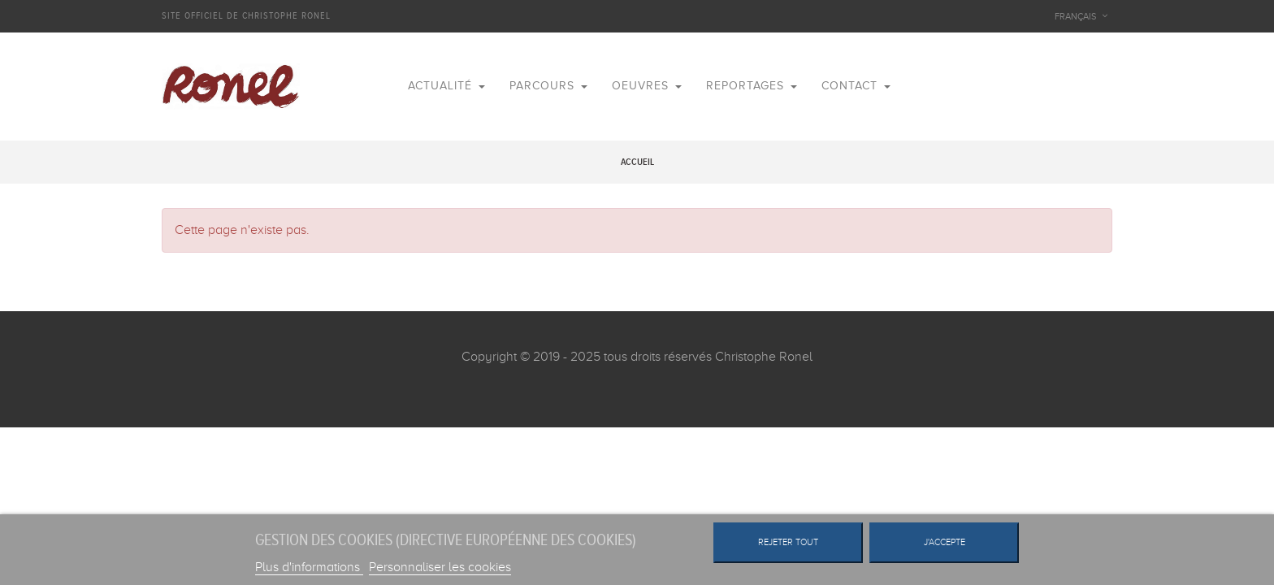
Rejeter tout (788, 542)
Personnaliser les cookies (440, 567)
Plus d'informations (309, 567)
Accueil (637, 162)
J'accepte (944, 542)
